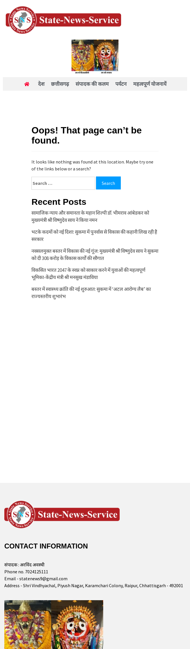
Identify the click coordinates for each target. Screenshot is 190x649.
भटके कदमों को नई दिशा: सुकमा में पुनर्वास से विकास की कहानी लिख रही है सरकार (94, 236)
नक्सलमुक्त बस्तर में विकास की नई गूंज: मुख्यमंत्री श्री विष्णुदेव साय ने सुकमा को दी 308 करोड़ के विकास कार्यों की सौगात (94, 255)
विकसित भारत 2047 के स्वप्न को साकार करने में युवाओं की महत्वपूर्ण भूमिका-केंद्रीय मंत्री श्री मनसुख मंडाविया (88, 274)
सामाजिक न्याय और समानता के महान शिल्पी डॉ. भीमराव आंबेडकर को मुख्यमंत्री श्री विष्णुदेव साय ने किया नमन (90, 217)
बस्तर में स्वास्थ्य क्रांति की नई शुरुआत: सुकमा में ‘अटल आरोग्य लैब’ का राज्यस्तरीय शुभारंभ (91, 293)
